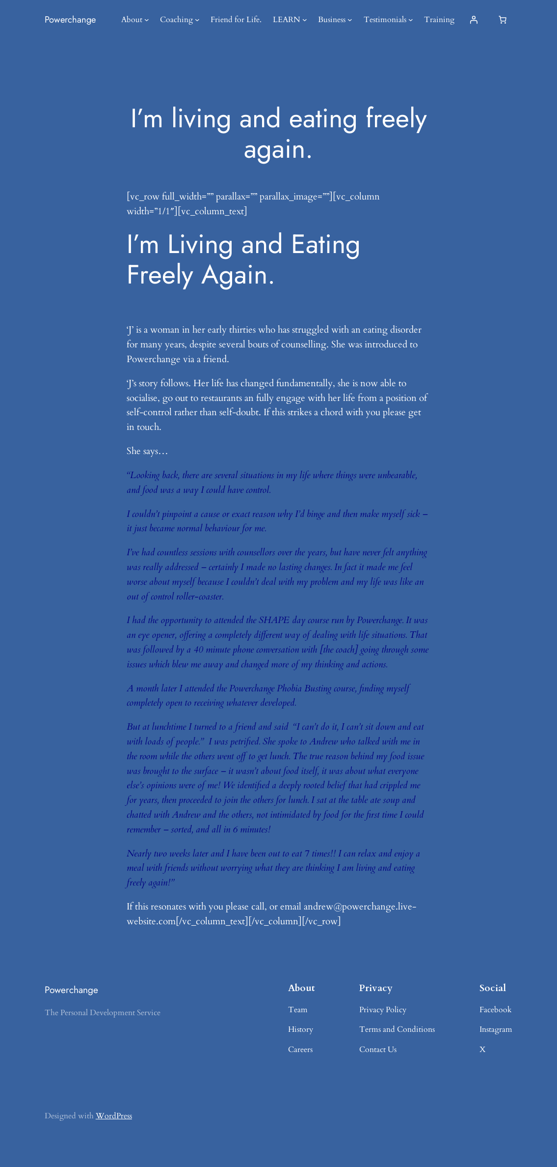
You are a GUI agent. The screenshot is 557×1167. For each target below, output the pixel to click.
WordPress (114, 1115)
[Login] (473, 19)
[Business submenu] (349, 19)
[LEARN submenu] (304, 19)
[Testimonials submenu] (410, 19)
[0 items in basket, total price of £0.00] (502, 19)
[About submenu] (146, 19)
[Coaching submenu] (197, 19)
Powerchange (70, 19)
